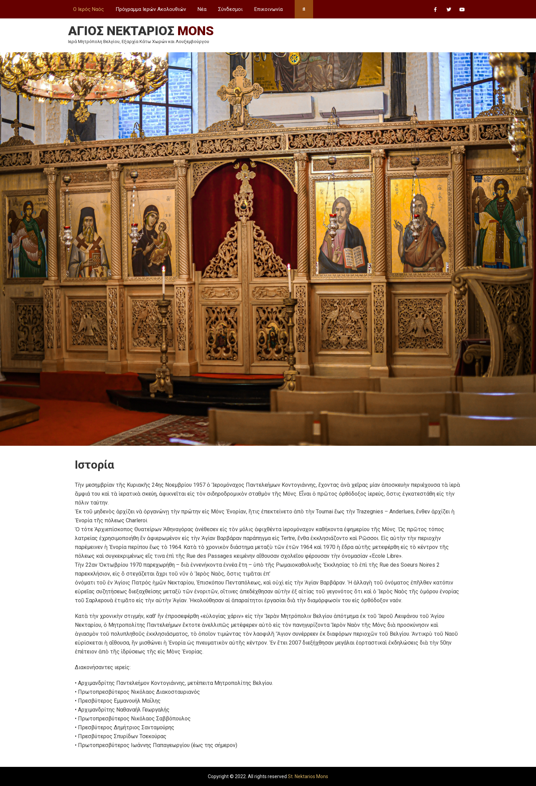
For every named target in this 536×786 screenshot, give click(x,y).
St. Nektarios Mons (308, 776)
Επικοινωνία (268, 9)
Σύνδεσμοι (230, 9)
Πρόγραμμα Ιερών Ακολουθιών (151, 9)
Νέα (202, 9)
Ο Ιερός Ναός (88, 9)
